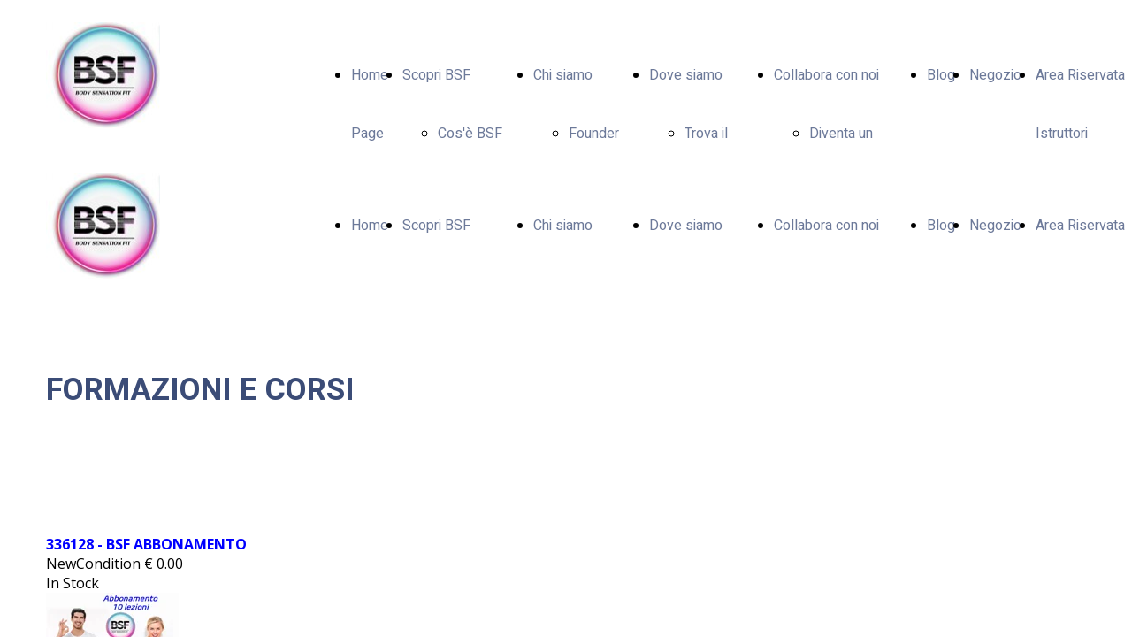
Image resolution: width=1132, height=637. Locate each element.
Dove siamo (686, 75)
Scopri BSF (436, 75)
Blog (941, 75)
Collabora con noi (826, 75)
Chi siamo (563, 75)
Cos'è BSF (470, 133)
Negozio (995, 75)
